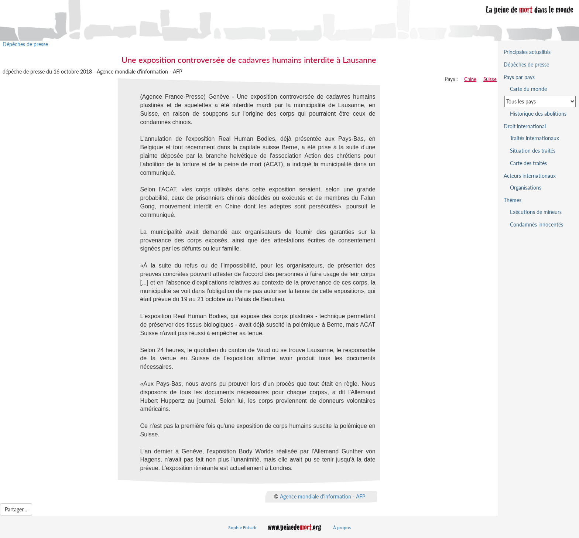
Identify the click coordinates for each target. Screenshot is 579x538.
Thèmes (512, 200)
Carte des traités (528, 163)
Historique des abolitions (538, 113)
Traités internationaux (534, 138)
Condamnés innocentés (536, 224)
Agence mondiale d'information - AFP (322, 496)
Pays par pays (519, 77)
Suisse (490, 79)
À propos (342, 527)
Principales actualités (527, 52)
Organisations (525, 187)
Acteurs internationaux (530, 176)
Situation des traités (532, 150)
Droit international (525, 126)
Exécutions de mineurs (536, 212)
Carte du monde (528, 89)
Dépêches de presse (25, 44)
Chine (470, 79)
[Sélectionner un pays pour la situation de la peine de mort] (540, 101)
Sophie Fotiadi (242, 527)
